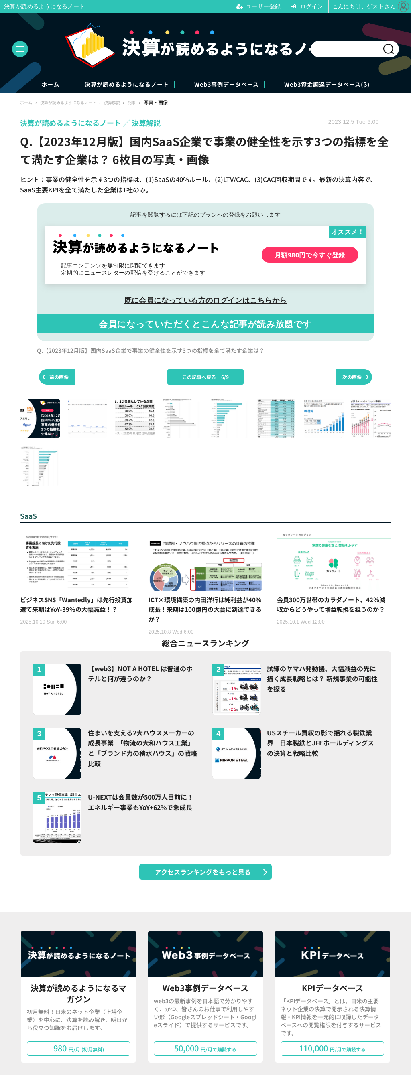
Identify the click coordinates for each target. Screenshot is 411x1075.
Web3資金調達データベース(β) (360, 85)
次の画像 (352, 377)
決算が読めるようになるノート (111, 85)
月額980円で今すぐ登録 (310, 255)
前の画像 (59, 377)
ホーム (12, 85)
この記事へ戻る (205, 377)
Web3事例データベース (235, 85)
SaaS (29, 516)
